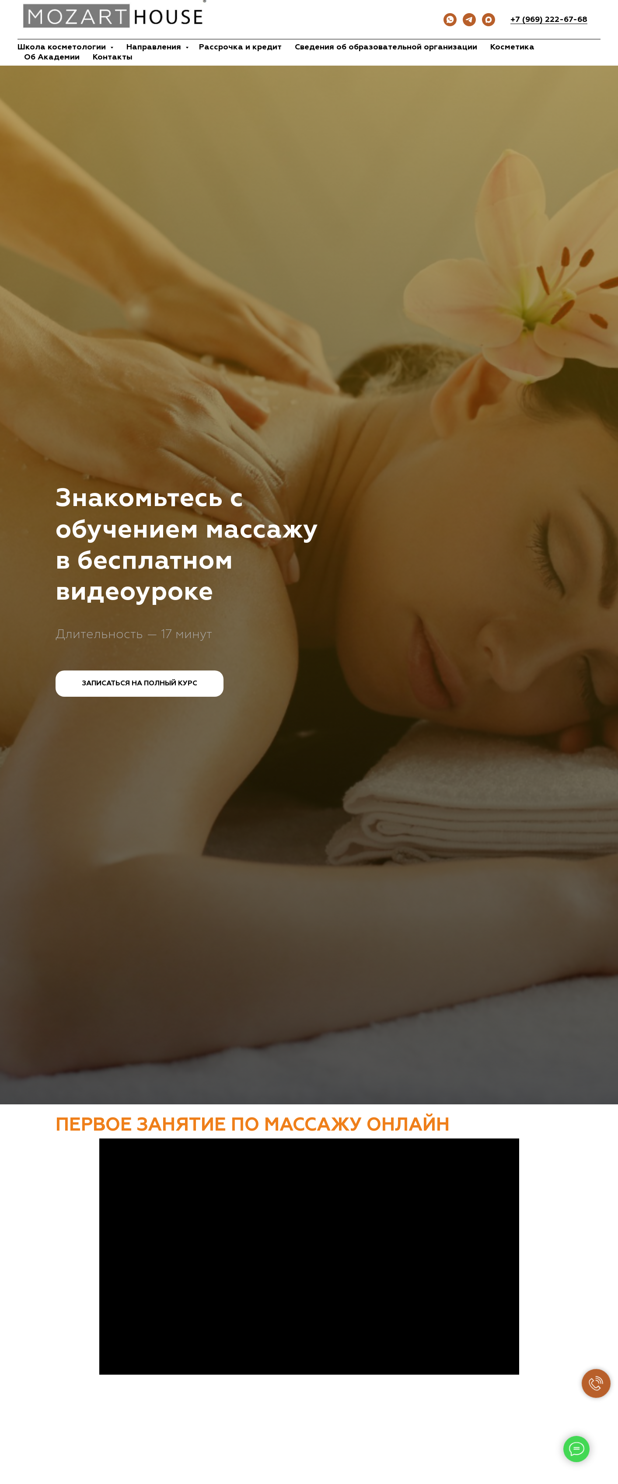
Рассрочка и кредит (240, 47)
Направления (154, 47)
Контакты (113, 57)
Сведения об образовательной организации (386, 47)
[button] (139, 683)
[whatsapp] (450, 19)
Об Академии (52, 57)
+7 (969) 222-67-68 (548, 20)
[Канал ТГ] (469, 19)
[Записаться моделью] (488, 19)
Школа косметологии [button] (62, 47)
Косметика (512, 47)
